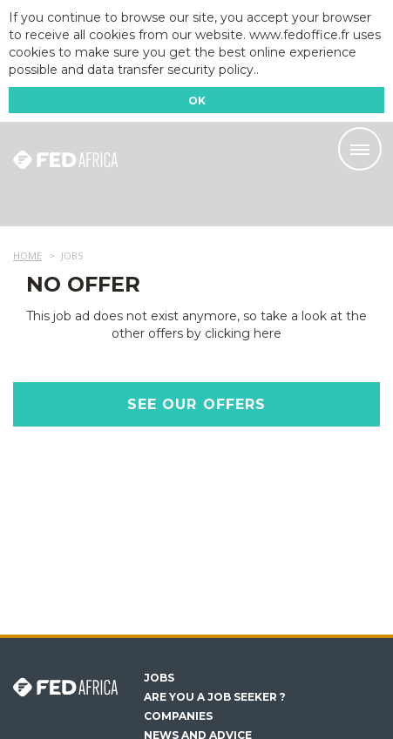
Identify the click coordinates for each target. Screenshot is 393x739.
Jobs (159, 678)
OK (197, 100)
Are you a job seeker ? (215, 697)
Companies (178, 716)
